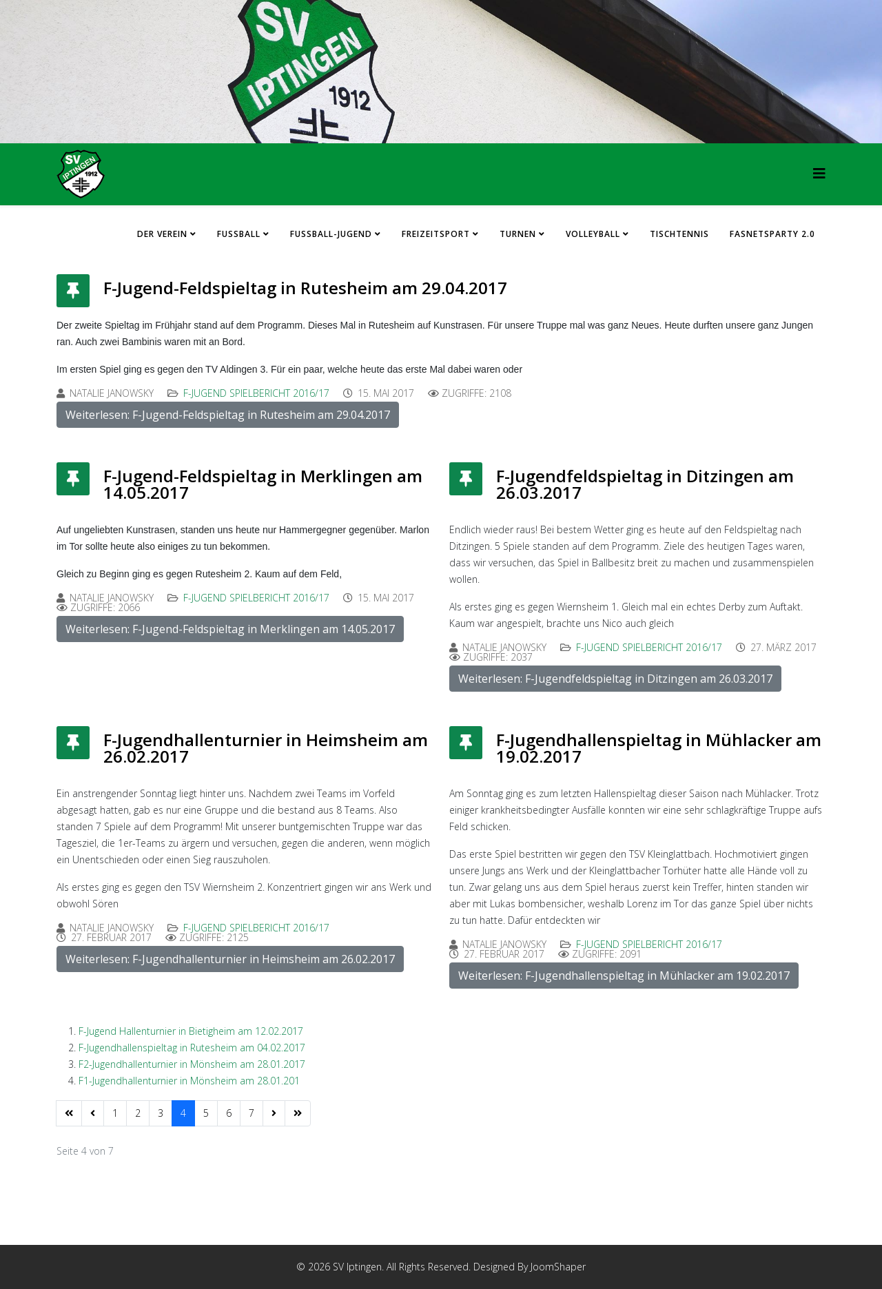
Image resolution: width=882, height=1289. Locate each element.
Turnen (518, 234)
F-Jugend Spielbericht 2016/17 (256, 393)
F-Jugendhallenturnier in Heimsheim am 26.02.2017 (265, 747)
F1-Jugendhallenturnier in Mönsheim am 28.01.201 (189, 1080)
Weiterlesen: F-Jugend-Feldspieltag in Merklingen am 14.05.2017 (230, 629)
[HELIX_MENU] (819, 173)
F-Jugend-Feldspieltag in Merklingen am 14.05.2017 (262, 484)
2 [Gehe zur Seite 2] (138, 1113)
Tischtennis (679, 234)
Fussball (238, 234)
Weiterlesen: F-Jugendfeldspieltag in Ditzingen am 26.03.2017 (615, 678)
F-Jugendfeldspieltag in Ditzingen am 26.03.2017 (645, 484)
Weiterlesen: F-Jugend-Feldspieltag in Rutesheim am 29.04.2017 (227, 414)
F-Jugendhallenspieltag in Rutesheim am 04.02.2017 (192, 1047)
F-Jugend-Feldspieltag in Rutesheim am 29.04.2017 (305, 287)
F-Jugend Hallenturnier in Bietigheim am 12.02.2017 (191, 1031)
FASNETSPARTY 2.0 (772, 234)
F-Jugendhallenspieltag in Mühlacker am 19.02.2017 (658, 747)
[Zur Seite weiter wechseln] (274, 1113)
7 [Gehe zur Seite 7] (251, 1113)
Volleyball (593, 234)
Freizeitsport (436, 234)
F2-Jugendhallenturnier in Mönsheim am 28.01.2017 (192, 1064)
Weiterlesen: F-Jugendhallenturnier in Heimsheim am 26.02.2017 (230, 959)
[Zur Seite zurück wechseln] (92, 1113)
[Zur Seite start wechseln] (69, 1113)
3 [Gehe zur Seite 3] (160, 1113)
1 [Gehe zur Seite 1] (115, 1113)
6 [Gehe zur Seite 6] (229, 1113)
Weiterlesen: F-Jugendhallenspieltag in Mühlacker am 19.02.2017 (624, 975)
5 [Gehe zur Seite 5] (206, 1113)
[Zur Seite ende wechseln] (298, 1113)
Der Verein (162, 234)
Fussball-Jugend (331, 234)
